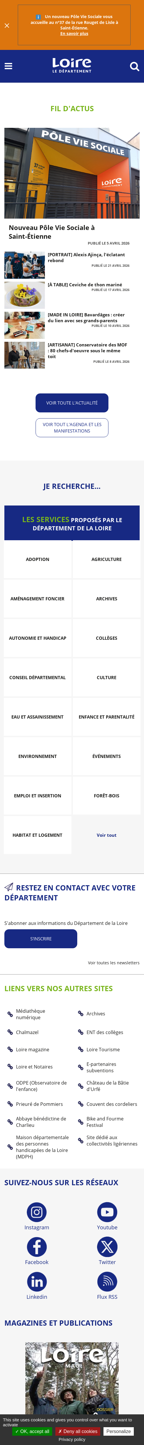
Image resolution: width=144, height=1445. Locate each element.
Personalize (118, 1431)
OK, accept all (32, 1431)
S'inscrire (41, 939)
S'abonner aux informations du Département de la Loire (66, 923)
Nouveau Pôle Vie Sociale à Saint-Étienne (52, 231)
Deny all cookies (77, 1431)
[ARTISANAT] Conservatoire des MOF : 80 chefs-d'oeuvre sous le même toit (87, 350)
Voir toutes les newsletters (114, 962)
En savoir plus (74, 33)
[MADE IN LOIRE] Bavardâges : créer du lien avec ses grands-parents (86, 317)
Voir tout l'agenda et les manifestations (72, 427)
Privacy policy (72, 1439)
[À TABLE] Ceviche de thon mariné (85, 284)
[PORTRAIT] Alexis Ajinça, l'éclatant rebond (86, 257)
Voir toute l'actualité (72, 403)
